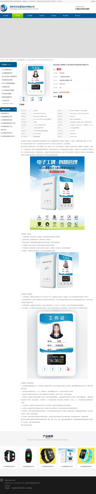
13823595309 (64, 92)
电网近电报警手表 (7, 97)
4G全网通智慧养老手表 (6, 120)
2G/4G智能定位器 (7, 69)
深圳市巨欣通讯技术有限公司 (32, 483)
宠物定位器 (3, 129)
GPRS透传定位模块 (7, 80)
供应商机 (17, 15)
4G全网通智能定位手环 (6, 116)
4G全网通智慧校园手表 (86, 466)
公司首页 (5, 15)
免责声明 (19, 488)
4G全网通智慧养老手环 (6, 133)
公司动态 (53, 15)
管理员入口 (24, 488)
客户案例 (65, 15)
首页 (7, 60)
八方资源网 (13, 488)
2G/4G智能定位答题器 (8, 90)
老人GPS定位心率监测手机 (9, 76)
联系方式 (77, 15)
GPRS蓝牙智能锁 (6, 93)
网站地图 (29, 488)
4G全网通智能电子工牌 (6, 126)
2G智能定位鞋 (6, 86)
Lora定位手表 (5, 100)
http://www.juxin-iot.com (26, 425)
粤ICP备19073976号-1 (20, 483)
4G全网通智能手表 (7, 73)
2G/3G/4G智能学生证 (20, 60)
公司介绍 (41, 15)
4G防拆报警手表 (5, 113)
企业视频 (29, 15)
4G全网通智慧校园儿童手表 (7, 136)
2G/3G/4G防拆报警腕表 (8, 83)
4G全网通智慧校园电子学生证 (8, 123)
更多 (15, 109)
